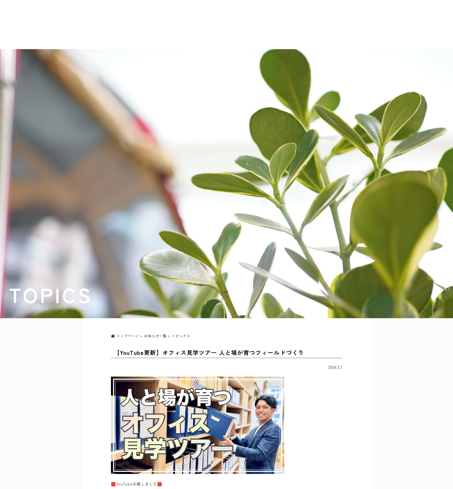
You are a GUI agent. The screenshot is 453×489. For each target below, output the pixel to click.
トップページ (125, 335)
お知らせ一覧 (155, 335)
